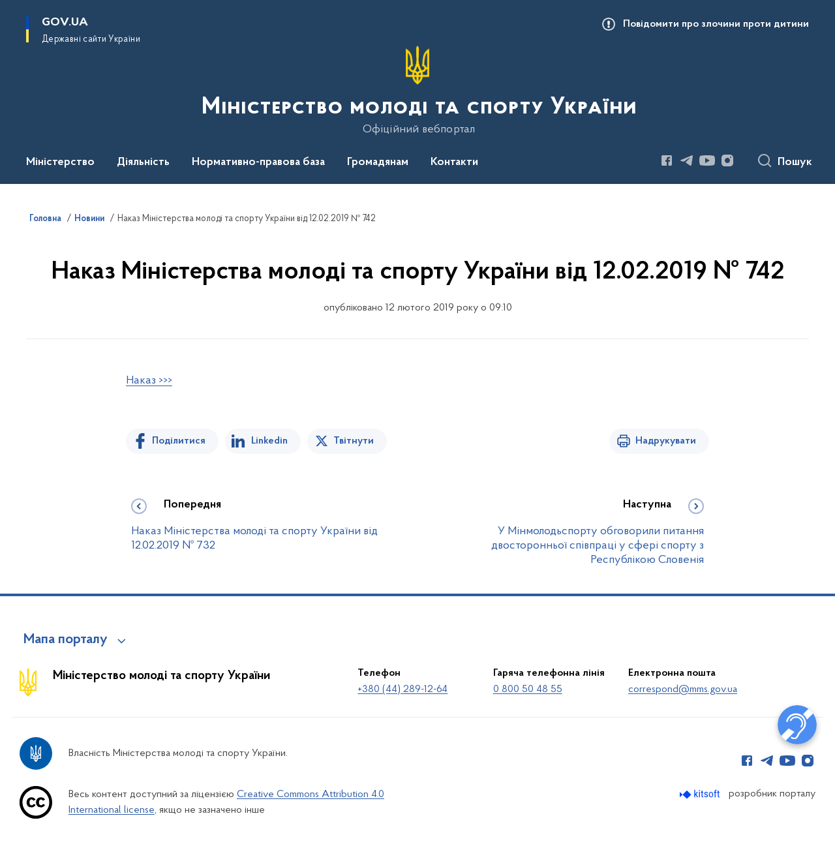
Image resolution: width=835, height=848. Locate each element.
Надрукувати (665, 441)
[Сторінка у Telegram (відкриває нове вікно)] (687, 160)
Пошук (795, 162)
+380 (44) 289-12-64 (402, 689)
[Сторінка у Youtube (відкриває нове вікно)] (707, 160)
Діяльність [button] (143, 162)
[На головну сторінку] (417, 91)
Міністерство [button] (60, 162)
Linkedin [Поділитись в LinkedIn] (269, 441)
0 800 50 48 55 (527, 689)
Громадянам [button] (377, 162)
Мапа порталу (65, 640)
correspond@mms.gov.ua (682, 689)
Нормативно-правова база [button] (258, 162)
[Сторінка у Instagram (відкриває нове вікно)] (727, 160)
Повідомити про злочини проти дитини (716, 24)
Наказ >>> (149, 380)
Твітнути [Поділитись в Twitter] (353, 441)
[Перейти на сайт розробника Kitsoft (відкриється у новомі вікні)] (701, 794)
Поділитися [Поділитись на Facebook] (178, 441)
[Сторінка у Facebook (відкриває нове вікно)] (667, 160)
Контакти (454, 162)
